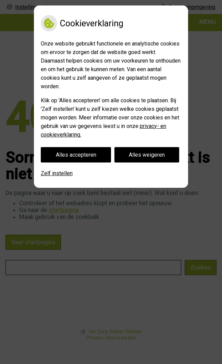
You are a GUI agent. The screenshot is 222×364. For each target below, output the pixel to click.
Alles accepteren (76, 155)
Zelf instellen (57, 173)
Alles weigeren (147, 155)
